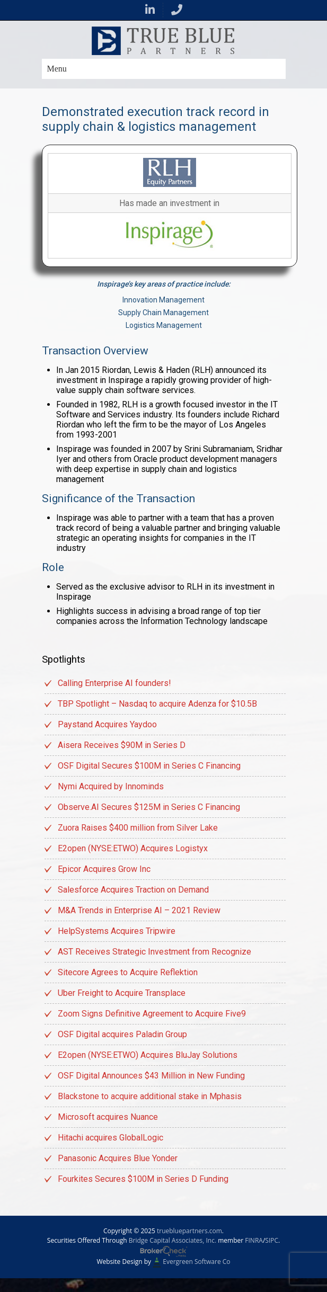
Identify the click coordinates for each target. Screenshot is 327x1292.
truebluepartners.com (189, 1230)
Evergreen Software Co (196, 1261)
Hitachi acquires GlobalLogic (110, 1138)
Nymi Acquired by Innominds (111, 786)
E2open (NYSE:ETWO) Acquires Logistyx (133, 848)
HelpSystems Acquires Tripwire (116, 931)
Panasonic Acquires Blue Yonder (118, 1158)
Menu (57, 68)
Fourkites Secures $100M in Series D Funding (143, 1179)
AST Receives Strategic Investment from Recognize (154, 952)
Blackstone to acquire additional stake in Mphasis (150, 1096)
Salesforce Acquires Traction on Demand (133, 890)
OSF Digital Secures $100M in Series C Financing (149, 766)
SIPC (271, 1240)
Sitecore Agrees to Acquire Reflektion (128, 972)
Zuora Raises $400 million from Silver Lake (138, 828)
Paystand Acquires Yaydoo (107, 724)
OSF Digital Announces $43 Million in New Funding (151, 1076)
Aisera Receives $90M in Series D (121, 745)
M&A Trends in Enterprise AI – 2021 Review (139, 910)
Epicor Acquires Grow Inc (104, 869)
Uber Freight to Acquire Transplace (121, 993)
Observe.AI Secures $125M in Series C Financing (149, 807)
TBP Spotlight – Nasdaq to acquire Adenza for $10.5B (157, 704)
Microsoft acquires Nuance (108, 1117)
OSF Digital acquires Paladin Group (122, 1034)
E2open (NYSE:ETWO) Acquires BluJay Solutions (147, 1055)
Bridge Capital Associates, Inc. (172, 1240)
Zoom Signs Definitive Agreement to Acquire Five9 (152, 1014)
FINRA (254, 1240)
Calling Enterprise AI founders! (114, 683)
